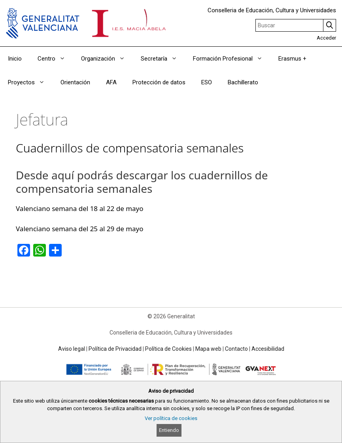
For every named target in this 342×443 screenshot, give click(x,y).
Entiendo (169, 430)
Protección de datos (158, 82)
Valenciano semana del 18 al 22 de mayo (80, 208)
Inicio (15, 58)
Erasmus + (292, 58)
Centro (55, 58)
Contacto (236, 349)
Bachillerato (243, 82)
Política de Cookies (168, 349)
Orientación (75, 82)
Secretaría (163, 58)
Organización (107, 58)
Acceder (326, 38)
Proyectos (30, 82)
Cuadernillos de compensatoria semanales (130, 148)
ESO (206, 82)
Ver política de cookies (171, 418)
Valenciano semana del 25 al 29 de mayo (80, 228)
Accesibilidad (267, 349)
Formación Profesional (231, 58)
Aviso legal (71, 349)
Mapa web (208, 349)
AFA (111, 82)
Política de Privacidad (115, 349)
